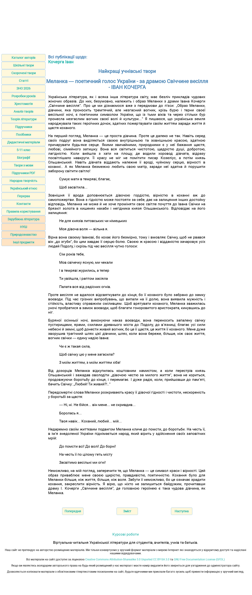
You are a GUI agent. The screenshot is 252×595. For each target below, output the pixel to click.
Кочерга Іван (61, 61)
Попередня (73, 511)
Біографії (23, 157)
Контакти (23, 204)
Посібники (23, 134)
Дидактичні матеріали (23, 142)
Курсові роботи (125, 534)
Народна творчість (23, 181)
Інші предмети (23, 242)
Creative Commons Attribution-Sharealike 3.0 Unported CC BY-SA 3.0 (127, 559)
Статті (23, 81)
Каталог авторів (23, 57)
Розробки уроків (24, 96)
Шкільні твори (23, 65)
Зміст (127, 511)
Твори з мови (23, 165)
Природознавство (23, 234)
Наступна (182, 511)
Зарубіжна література (23, 219)
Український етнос (23, 188)
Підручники (23, 127)
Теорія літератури (23, 119)
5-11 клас (23, 150)
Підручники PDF (23, 173)
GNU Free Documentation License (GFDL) (199, 559)
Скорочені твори (23, 73)
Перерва (23, 196)
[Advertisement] (126, 25)
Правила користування (23, 211)
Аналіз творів (23, 111)
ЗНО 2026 (23, 88)
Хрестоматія (23, 104)
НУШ (23, 227)
